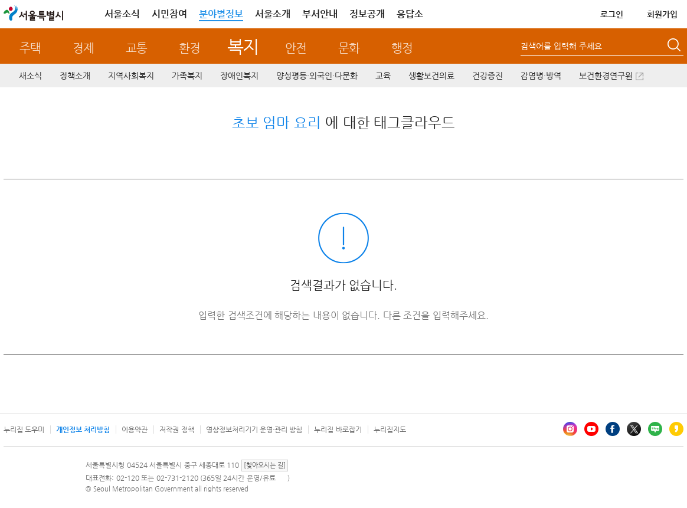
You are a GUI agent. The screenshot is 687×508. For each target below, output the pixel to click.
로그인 (611, 14)
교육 (383, 75)
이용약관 (135, 429)
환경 (189, 48)
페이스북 (613, 429)
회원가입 (662, 14)
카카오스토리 (676, 429)
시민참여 (169, 13)
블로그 (655, 429)
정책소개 (75, 75)
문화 (348, 48)
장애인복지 (239, 75)
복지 (243, 46)
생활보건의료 (431, 75)
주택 (30, 48)
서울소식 (122, 13)
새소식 (30, 75)
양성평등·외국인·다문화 (317, 75)
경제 (83, 48)
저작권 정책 (176, 429)
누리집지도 (390, 429)
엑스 (634, 429)
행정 (402, 48)
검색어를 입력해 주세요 (561, 46)
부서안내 (320, 13)
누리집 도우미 (24, 429)
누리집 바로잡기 (337, 429)
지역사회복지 (131, 75)
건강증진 (487, 75)
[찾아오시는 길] (265, 465)
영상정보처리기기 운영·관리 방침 (254, 429)
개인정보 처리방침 (83, 429)
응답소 (410, 13)
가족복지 (187, 75)
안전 (295, 48)
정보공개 (367, 13)
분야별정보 (221, 13)
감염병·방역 (541, 75)
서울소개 (272, 13)
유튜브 (591, 429)
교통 (136, 48)
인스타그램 (570, 429)
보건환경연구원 (606, 75)
